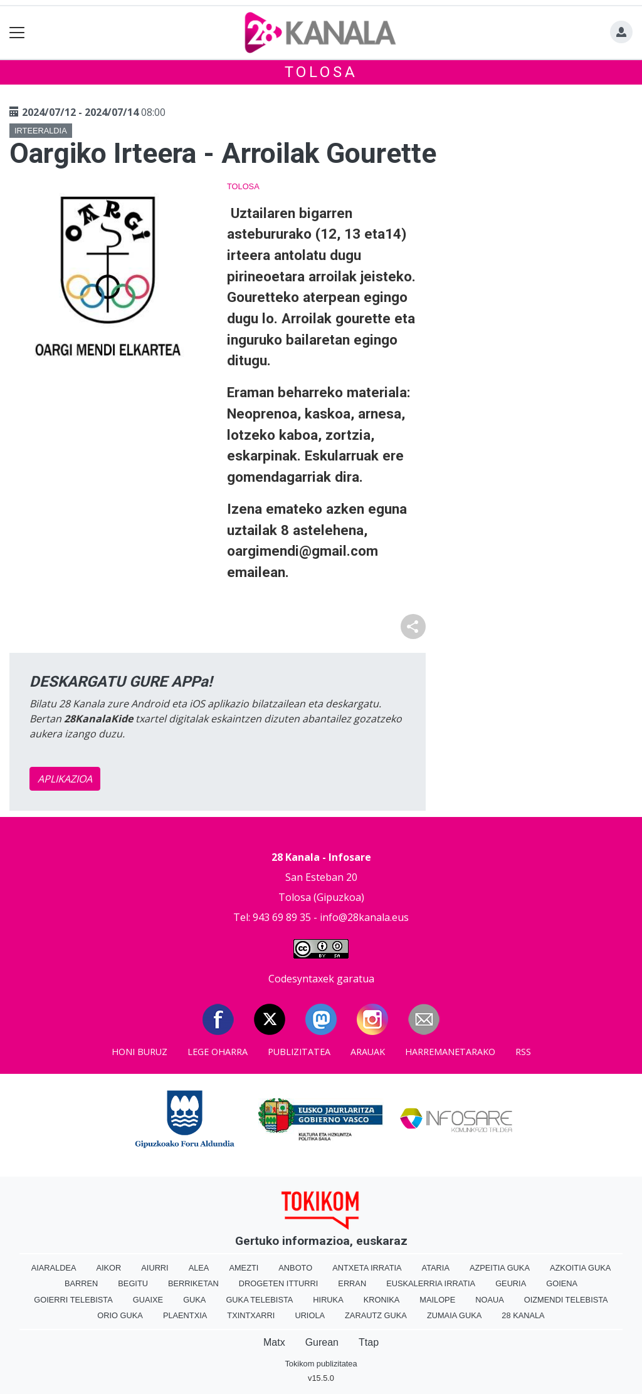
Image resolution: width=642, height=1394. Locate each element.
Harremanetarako (450, 1052)
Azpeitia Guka (500, 1267)
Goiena (561, 1283)
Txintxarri (251, 1315)
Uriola (310, 1315)
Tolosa (321, 72)
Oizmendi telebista (566, 1299)
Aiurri (154, 1267)
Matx (274, 1342)
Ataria (436, 1267)
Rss (523, 1052)
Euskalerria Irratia (430, 1283)
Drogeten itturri (278, 1283)
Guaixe (148, 1299)
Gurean (322, 1342)
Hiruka (328, 1299)
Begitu (133, 1283)
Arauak (367, 1052)
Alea (199, 1267)
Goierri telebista (73, 1299)
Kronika (382, 1299)
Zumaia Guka (454, 1315)
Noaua (489, 1299)
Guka (194, 1299)
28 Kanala (523, 1315)
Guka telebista (259, 1299)
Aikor (108, 1267)
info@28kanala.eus (364, 917)
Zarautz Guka (376, 1315)
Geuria (510, 1283)
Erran (352, 1283)
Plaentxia (185, 1315)
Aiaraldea (53, 1267)
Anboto (295, 1267)
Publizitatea (299, 1052)
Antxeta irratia (366, 1267)
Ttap (369, 1342)
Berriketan (193, 1283)
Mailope (437, 1299)
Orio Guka (120, 1315)
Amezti (243, 1267)
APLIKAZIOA (65, 779)
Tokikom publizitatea (321, 1363)
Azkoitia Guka (580, 1267)
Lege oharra (217, 1052)
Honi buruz (139, 1052)
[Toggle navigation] (17, 33)
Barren (81, 1283)
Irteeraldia (40, 130)
